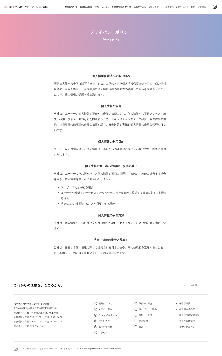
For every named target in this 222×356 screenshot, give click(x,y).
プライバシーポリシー (48, 348)
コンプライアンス (30, 348)
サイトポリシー (66, 348)
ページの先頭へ (191, 285)
